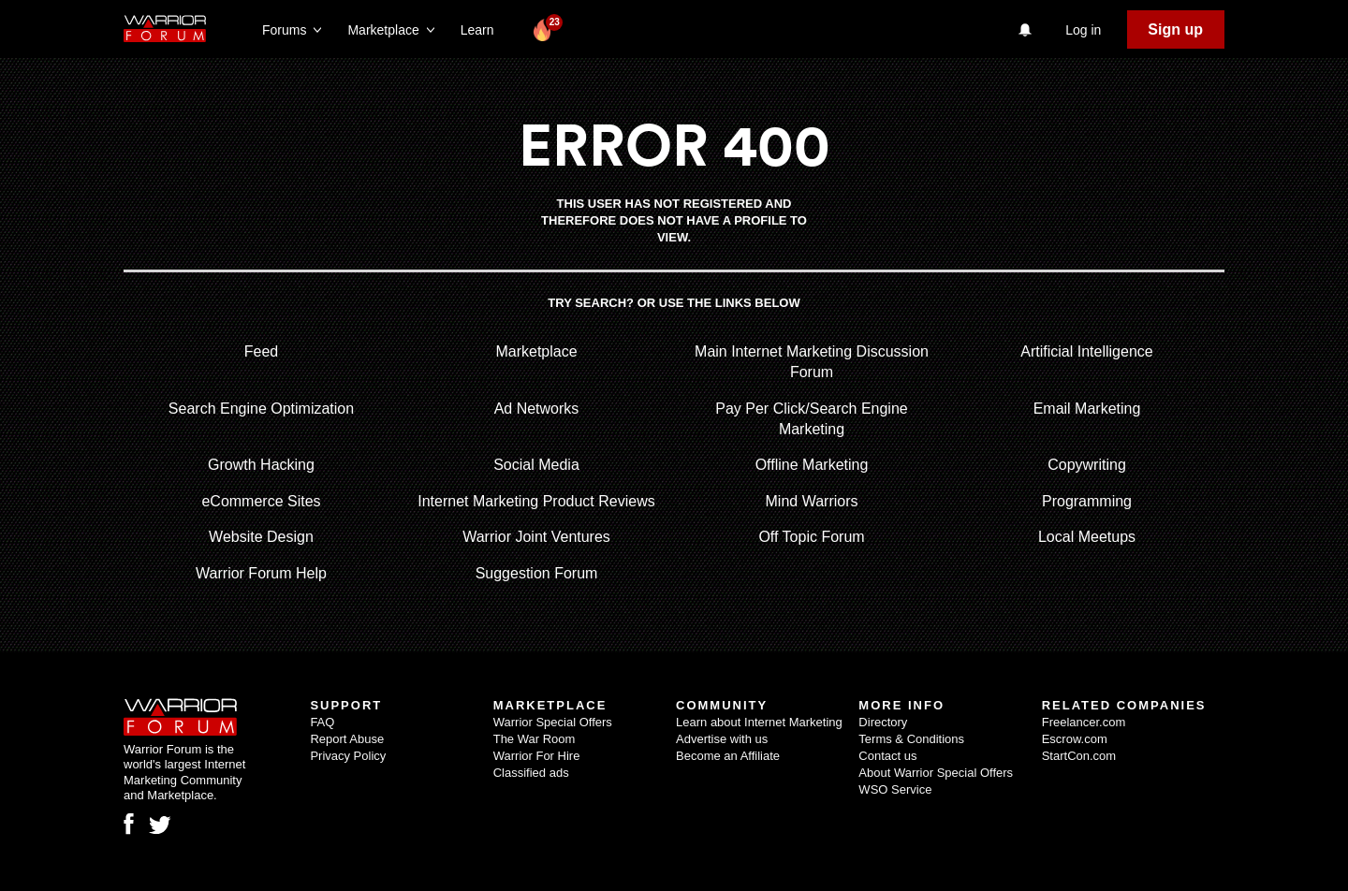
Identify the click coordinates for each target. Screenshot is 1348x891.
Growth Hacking (261, 465)
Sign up (1175, 29)
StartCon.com (1079, 756)
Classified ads (531, 773)
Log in (1083, 29)
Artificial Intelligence (1086, 351)
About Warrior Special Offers (935, 773)
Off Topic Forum (811, 537)
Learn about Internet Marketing (759, 722)
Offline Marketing (812, 465)
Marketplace (536, 351)
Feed (261, 351)
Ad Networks (536, 408)
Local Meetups (1087, 537)
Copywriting (1087, 465)
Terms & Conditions (911, 739)
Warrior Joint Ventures (536, 537)
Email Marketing (1087, 408)
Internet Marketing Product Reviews (536, 501)
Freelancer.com (1084, 722)
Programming (1087, 501)
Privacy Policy (348, 756)
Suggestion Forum (537, 573)
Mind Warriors (812, 501)
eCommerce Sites (260, 501)
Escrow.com (1074, 739)
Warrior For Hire (536, 756)
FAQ (322, 722)
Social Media (536, 465)
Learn (483, 29)
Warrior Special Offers (552, 722)
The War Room (534, 739)
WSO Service (894, 789)
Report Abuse (347, 739)
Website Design (261, 537)
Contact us (887, 756)
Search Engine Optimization (261, 408)
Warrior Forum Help (261, 573)
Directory (882, 722)
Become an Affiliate (728, 756)
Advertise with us (722, 739)
